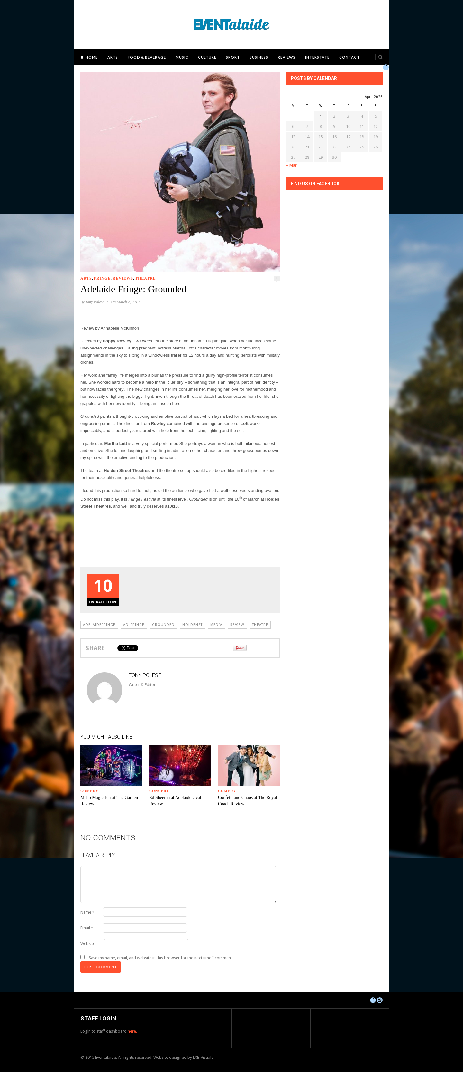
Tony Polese (95, 302)
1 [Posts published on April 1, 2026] (321, 116)
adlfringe (133, 625)
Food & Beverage (147, 57)
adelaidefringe (99, 625)
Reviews (286, 57)
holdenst (192, 625)
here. (132, 1031)
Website (87, 943)
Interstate (317, 57)
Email (86, 927)
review (237, 625)
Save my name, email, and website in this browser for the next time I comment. (161, 957)
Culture (207, 57)
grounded (163, 625)
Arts (112, 57)
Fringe (102, 278)
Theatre (145, 278)
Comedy (89, 791)
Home (92, 57)
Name (87, 912)
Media (216, 625)
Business (259, 57)
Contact (349, 57)
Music (182, 57)
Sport (233, 57)
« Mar (291, 165)
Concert (159, 791)
